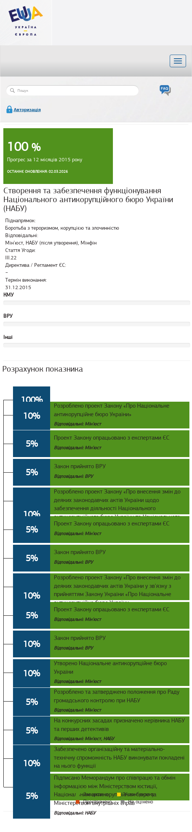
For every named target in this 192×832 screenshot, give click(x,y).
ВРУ (8, 316)
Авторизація (27, 110)
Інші (8, 337)
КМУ (8, 295)
